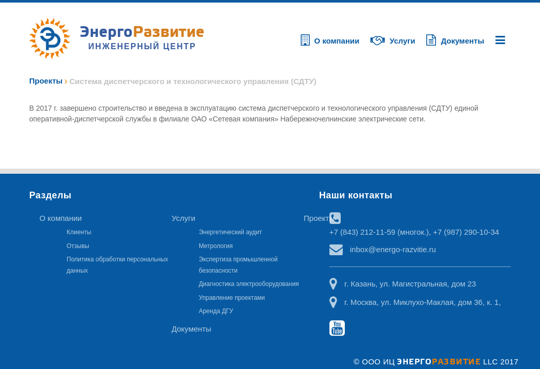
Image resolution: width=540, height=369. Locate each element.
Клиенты (79, 232)
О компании (60, 218)
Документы (191, 328)
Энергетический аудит (230, 232)
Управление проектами (232, 297)
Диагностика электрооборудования (249, 284)
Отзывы (78, 246)
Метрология (216, 246)
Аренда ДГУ (216, 311)
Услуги (183, 218)
